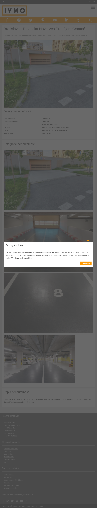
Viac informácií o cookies (21, 258)
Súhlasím (86, 263)
